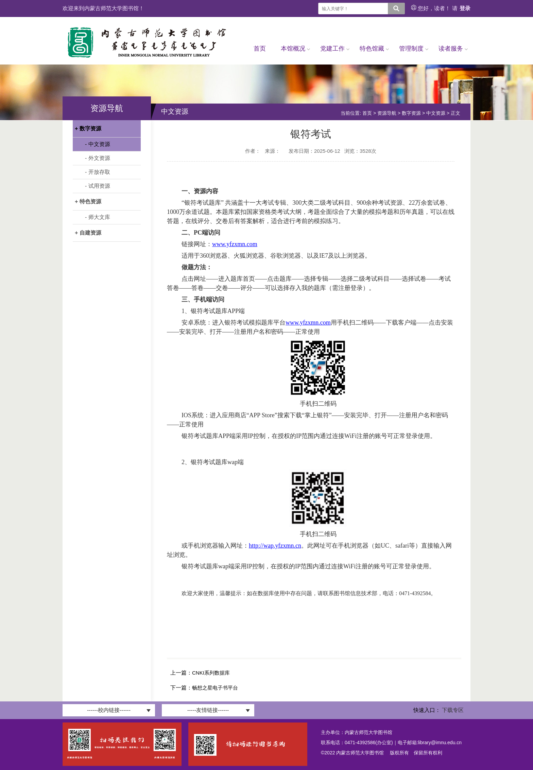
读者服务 (453, 48)
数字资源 (411, 113)
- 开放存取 (97, 172)
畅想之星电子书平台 (215, 688)
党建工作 (334, 48)
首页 (260, 48)
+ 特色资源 (88, 201)
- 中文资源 (97, 144)
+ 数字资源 (88, 128)
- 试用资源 (97, 186)
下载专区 (453, 710)
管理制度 (413, 48)
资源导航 (386, 113)
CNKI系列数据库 (211, 673)
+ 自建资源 (88, 233)
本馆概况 (295, 48)
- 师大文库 (97, 217)
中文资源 (435, 113)
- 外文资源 (97, 158)
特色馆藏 (374, 48)
